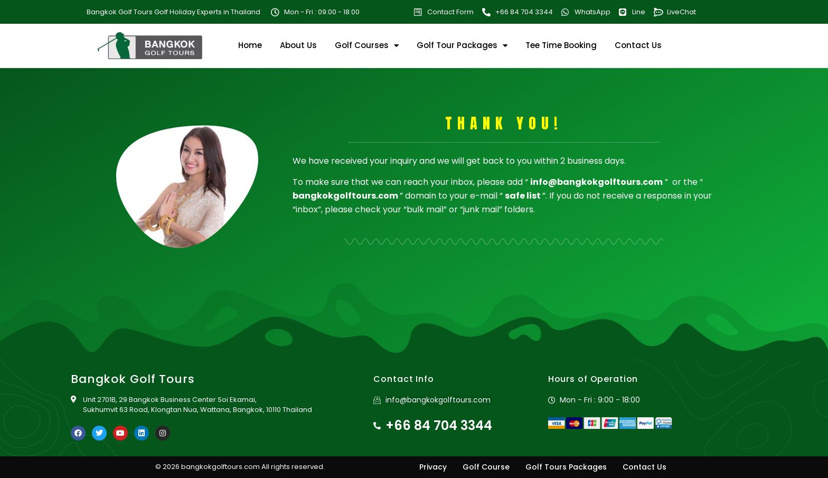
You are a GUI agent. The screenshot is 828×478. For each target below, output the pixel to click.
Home (250, 45)
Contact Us (638, 45)
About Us (298, 45)
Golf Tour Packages (462, 45)
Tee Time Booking (561, 45)
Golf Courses (367, 45)
